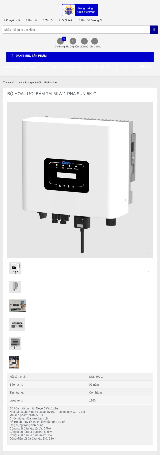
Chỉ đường (95, 46)
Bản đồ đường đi (90, 20)
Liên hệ (84, 46)
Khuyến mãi (11, 20)
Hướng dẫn (72, 46)
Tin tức (48, 20)
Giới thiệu (65, 20)
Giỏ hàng (60, 42)
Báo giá (31, 20)
